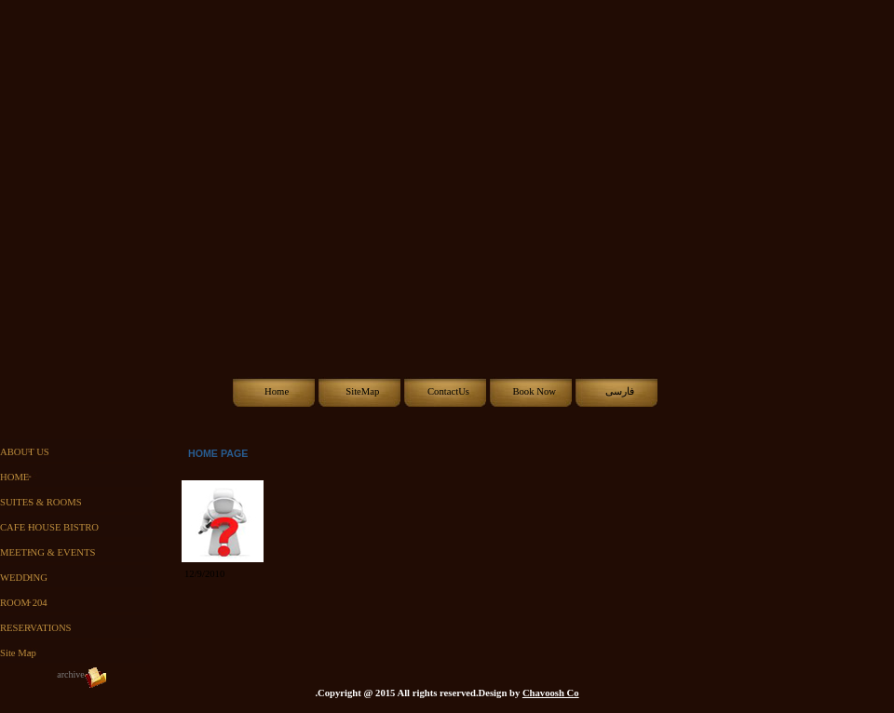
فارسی (619, 391)
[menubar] (447, 392)
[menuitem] (275, 392)
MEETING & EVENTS (47, 552)
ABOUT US (24, 452)
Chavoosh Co (550, 693)
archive (70, 674)
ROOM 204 (23, 603)
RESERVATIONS (36, 628)
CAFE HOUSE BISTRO (49, 527)
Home (276, 391)
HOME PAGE (218, 453)
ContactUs (448, 391)
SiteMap (362, 391)
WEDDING (23, 577)
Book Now (533, 391)
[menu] (79, 552)
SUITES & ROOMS (41, 502)
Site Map (18, 653)
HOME (14, 477)
